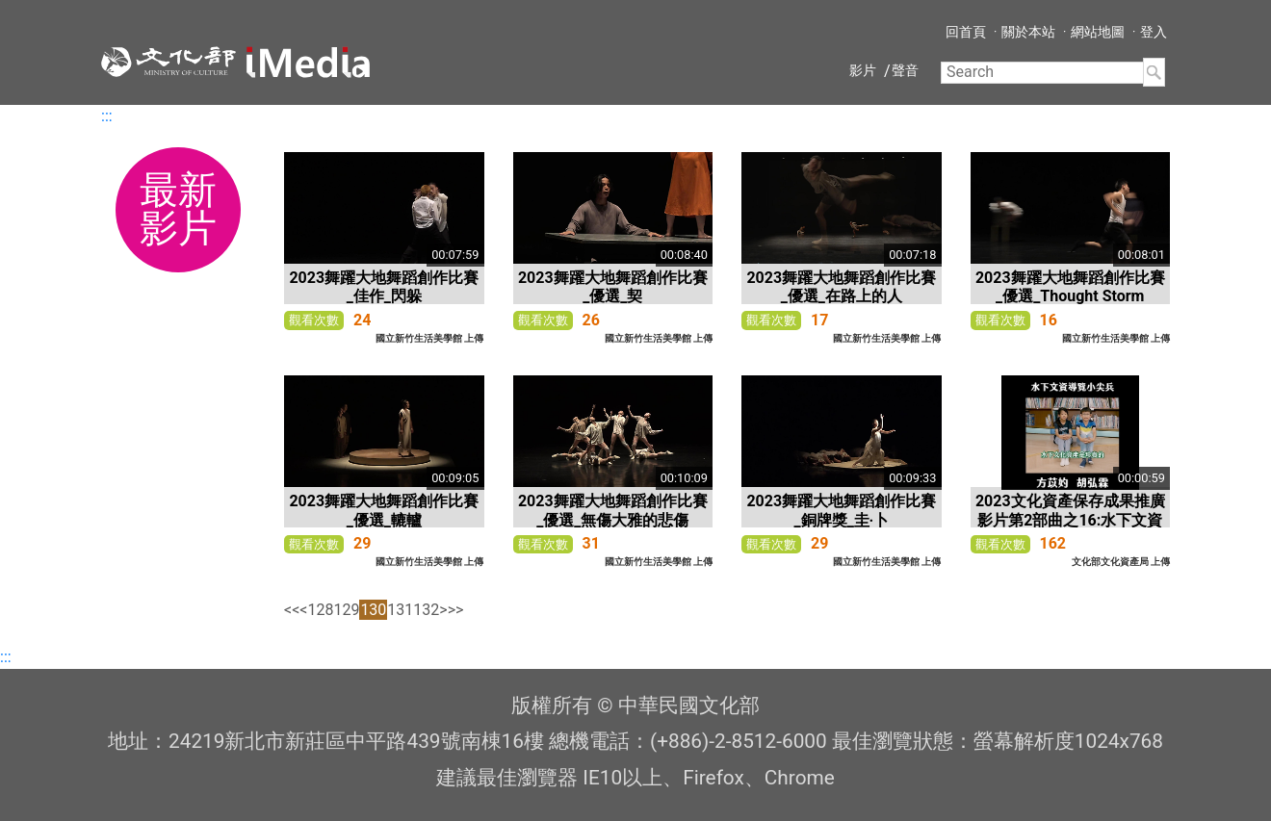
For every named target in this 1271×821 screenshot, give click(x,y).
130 (373, 610)
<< (291, 610)
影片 (862, 70)
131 (400, 610)
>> (456, 610)
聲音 (905, 70)
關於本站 (1028, 31)
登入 (1153, 31)
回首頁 (966, 31)
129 (346, 610)
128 (320, 610)
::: (107, 116)
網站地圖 (1098, 31)
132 (426, 610)
